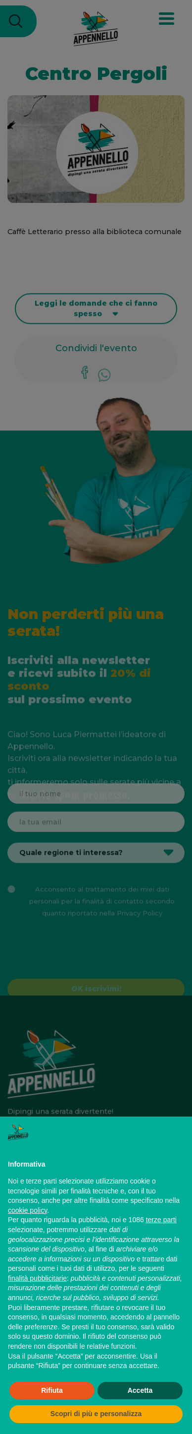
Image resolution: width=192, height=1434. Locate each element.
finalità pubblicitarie (37, 1278)
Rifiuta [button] (52, 1390)
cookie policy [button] (27, 1210)
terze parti (161, 1220)
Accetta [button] (140, 1390)
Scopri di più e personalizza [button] (96, 1414)
